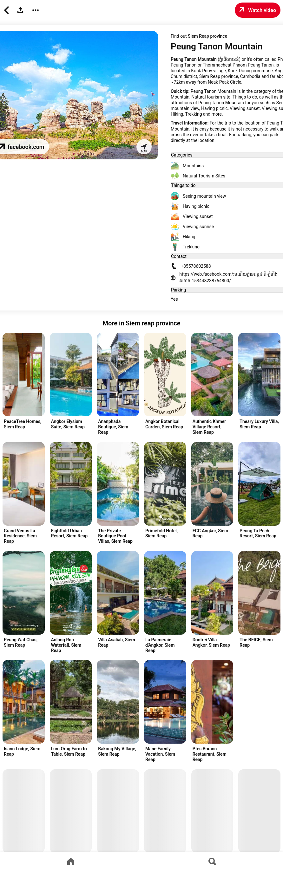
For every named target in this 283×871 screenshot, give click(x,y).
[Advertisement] (25, 436)
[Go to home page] (71, 861)
